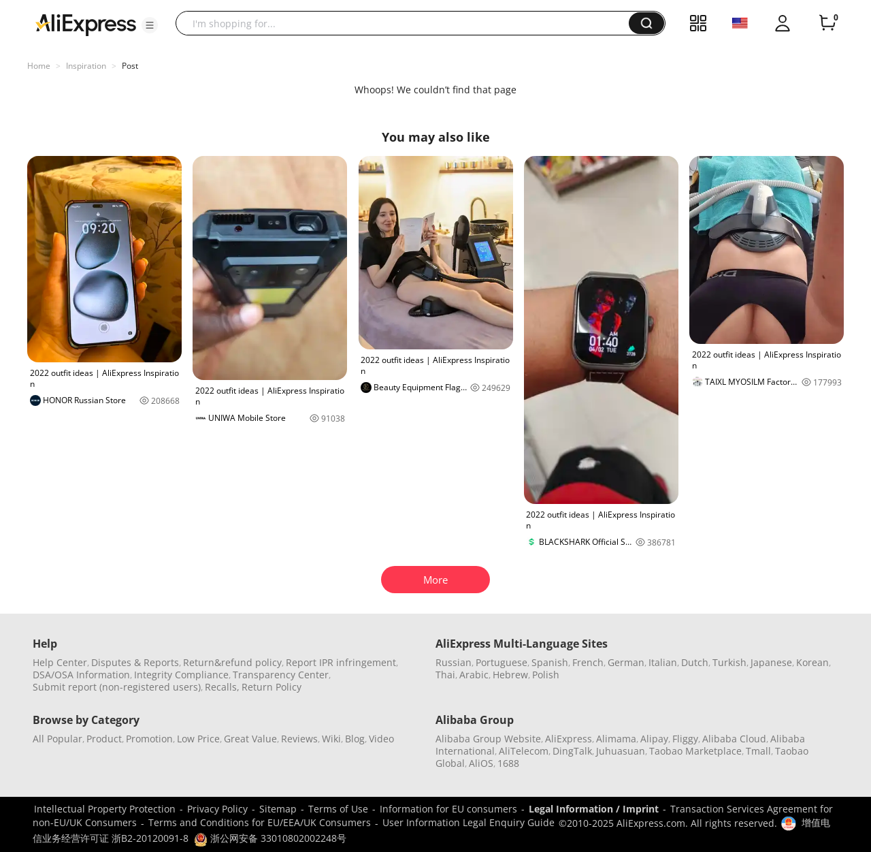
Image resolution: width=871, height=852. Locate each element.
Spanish (549, 662)
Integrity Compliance (181, 674)
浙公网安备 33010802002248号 (270, 838)
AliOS (481, 763)
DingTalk (572, 750)
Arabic (474, 674)
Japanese (771, 662)
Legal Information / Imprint (594, 808)
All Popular (57, 738)
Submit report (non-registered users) (117, 686)
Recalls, (222, 686)
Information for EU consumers (448, 808)
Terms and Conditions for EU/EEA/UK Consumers (259, 822)
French (588, 662)
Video (381, 738)
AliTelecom (523, 750)
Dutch (694, 662)
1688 (508, 763)
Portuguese (501, 662)
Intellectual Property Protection (105, 808)
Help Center (60, 662)
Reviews (299, 738)
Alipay (654, 738)
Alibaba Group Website (488, 738)
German (626, 662)
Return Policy (271, 686)
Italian (662, 662)
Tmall (758, 750)
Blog (355, 738)
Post (130, 66)
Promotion (149, 738)
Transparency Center (281, 674)
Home (38, 66)
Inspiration (86, 66)
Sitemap (278, 808)
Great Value (250, 738)
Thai (445, 674)
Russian (454, 662)
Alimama (616, 738)
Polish (545, 674)
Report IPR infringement (341, 662)
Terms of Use (338, 808)
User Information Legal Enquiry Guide (468, 822)
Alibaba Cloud (734, 738)
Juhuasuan (620, 750)
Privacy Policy (217, 808)
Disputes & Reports (135, 662)
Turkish (729, 662)
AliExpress (568, 738)
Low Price (198, 738)
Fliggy (685, 738)
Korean (812, 662)
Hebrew (510, 674)
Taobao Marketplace (695, 750)
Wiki (331, 738)
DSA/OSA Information (81, 674)
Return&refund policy (232, 662)
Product (104, 738)
